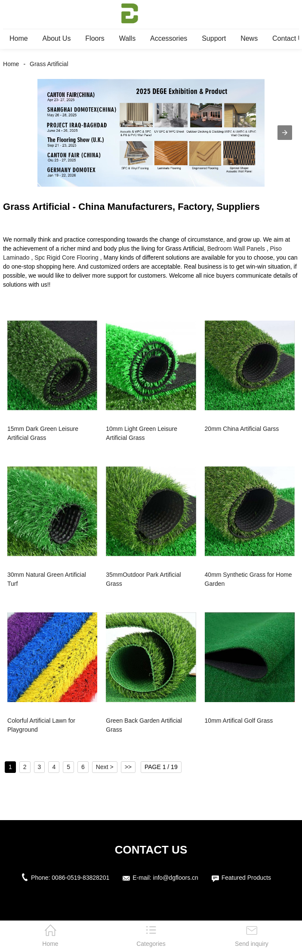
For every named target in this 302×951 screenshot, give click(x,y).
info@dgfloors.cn (175, 877)
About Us (57, 38)
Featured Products (246, 877)
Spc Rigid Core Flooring (66, 257)
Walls (127, 38)
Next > (105, 766)
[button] (284, 132)
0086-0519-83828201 (80, 877)
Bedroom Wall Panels (236, 248)
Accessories (168, 38)
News (249, 38)
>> (128, 766)
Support (214, 38)
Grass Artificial (49, 64)
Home (18, 38)
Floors (94, 38)
